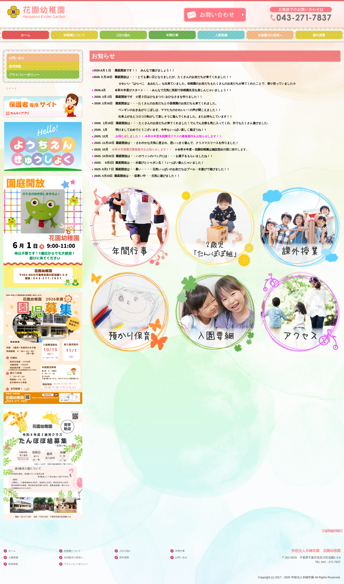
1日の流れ (123, 35)
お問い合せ (16, 58)
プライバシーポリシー (24, 74)
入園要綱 (221, 35)
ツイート (11, 88)
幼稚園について (74, 35)
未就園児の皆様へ (270, 35)
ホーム (25, 35)
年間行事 (172, 35)
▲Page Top (332, 530)
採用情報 (15, 66)
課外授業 (319, 35)
